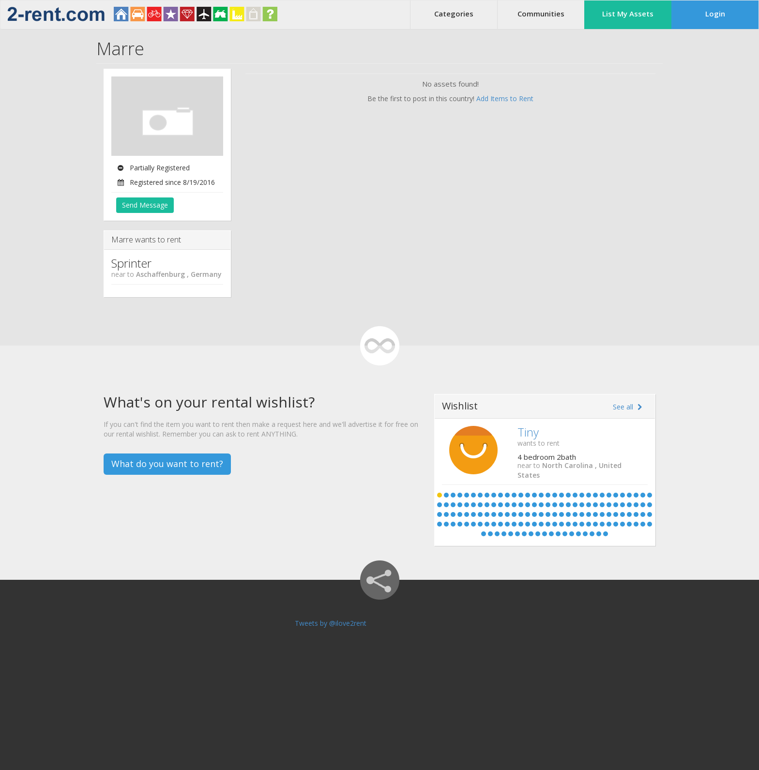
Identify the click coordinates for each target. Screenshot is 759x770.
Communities (540, 13)
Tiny (528, 432)
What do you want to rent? (167, 463)
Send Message (145, 205)
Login (715, 13)
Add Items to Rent (504, 98)
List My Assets (627, 13)
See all (627, 406)
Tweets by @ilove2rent (330, 623)
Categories (453, 13)
